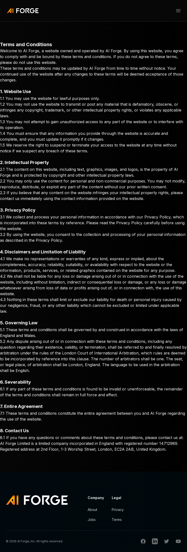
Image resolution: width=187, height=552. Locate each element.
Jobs (92, 520)
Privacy (118, 510)
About (92, 510)
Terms (117, 520)
